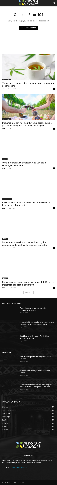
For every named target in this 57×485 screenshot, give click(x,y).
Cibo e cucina (6, 79)
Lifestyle (5, 238)
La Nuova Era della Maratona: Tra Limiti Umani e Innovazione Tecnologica (26, 204)
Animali (5, 159)
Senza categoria (7, 199)
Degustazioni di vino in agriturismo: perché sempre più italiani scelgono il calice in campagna (27, 124)
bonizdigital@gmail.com (18, 467)
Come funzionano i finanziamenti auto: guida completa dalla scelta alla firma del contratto (24, 243)
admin (4, 89)
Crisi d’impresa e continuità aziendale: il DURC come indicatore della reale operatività (28, 283)
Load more (28, 292)
